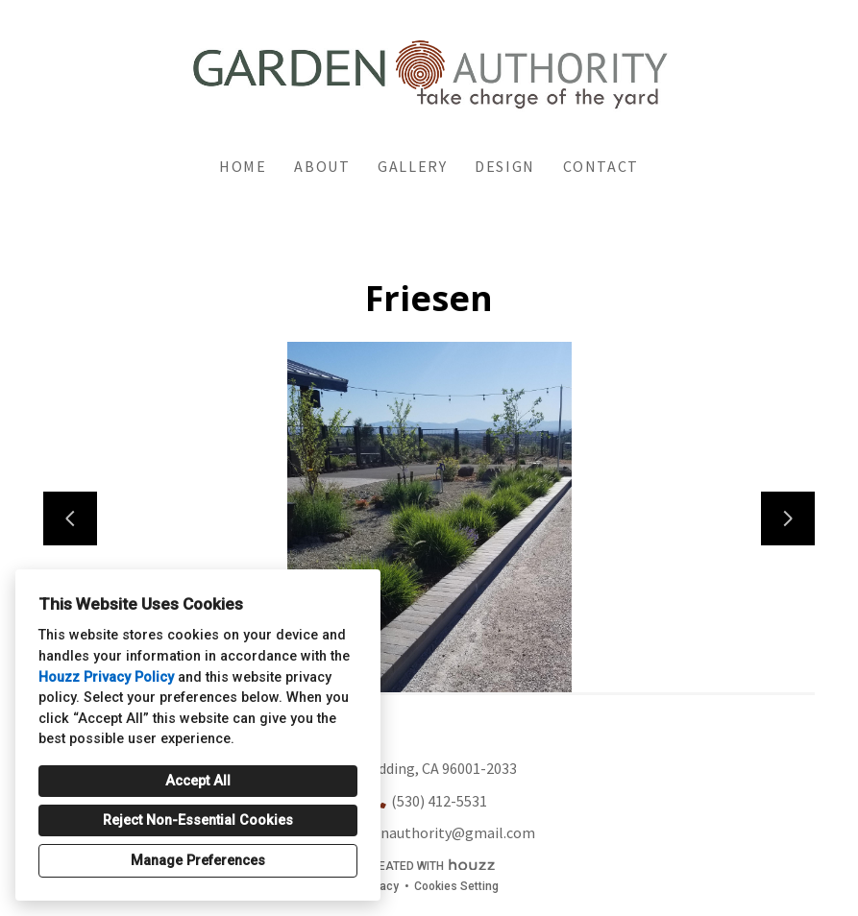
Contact (601, 166)
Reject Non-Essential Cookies (198, 820)
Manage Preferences (198, 861)
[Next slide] (788, 518)
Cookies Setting (456, 886)
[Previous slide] (70, 518)
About (322, 166)
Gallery (412, 166)
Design (505, 166)
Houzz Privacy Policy (106, 677)
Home (242, 166)
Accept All (198, 781)
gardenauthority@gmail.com (439, 832)
